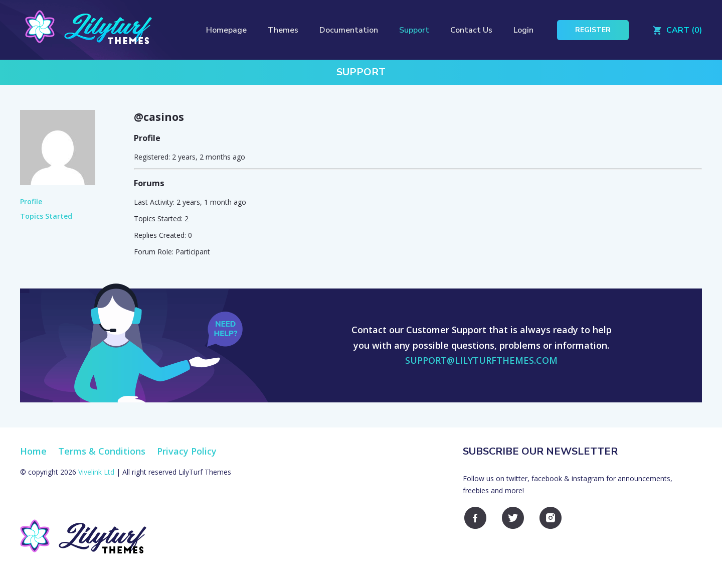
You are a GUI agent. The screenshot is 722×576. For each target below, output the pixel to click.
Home (33, 451)
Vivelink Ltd (96, 472)
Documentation (348, 30)
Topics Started (46, 216)
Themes (283, 30)
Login (523, 30)
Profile (31, 201)
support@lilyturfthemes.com (481, 360)
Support (414, 30)
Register (593, 30)
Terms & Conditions (101, 451)
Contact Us (471, 30)
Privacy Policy (187, 451)
